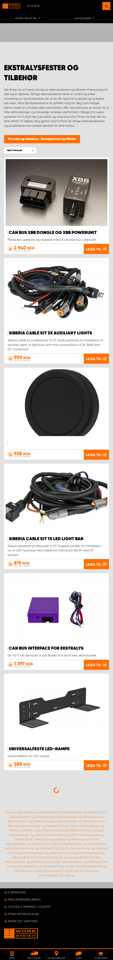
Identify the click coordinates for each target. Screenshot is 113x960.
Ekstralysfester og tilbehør (58, 139)
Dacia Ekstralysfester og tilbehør (71, 817)
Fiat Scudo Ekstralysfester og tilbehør (34, 853)
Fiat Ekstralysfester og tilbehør (77, 812)
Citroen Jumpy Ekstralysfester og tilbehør (51, 830)
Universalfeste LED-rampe (39, 749)
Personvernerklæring (24, 899)
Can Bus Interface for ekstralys (46, 648)
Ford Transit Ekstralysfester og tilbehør (52, 857)
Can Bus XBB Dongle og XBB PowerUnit (53, 233)
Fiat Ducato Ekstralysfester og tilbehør (80, 848)
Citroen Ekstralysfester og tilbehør (29, 812)
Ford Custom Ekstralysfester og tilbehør (71, 862)
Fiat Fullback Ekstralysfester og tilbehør (54, 839)
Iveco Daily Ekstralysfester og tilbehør (53, 871)
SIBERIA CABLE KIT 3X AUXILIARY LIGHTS (50, 333)
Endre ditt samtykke (22, 921)
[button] (20, 150)
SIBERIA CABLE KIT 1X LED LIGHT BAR (46, 539)
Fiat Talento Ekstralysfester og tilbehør (72, 844)
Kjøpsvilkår (17, 892)
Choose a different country (29, 906)
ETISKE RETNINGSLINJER (23, 914)
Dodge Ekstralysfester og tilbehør (69, 821)
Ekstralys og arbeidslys (23, 139)
